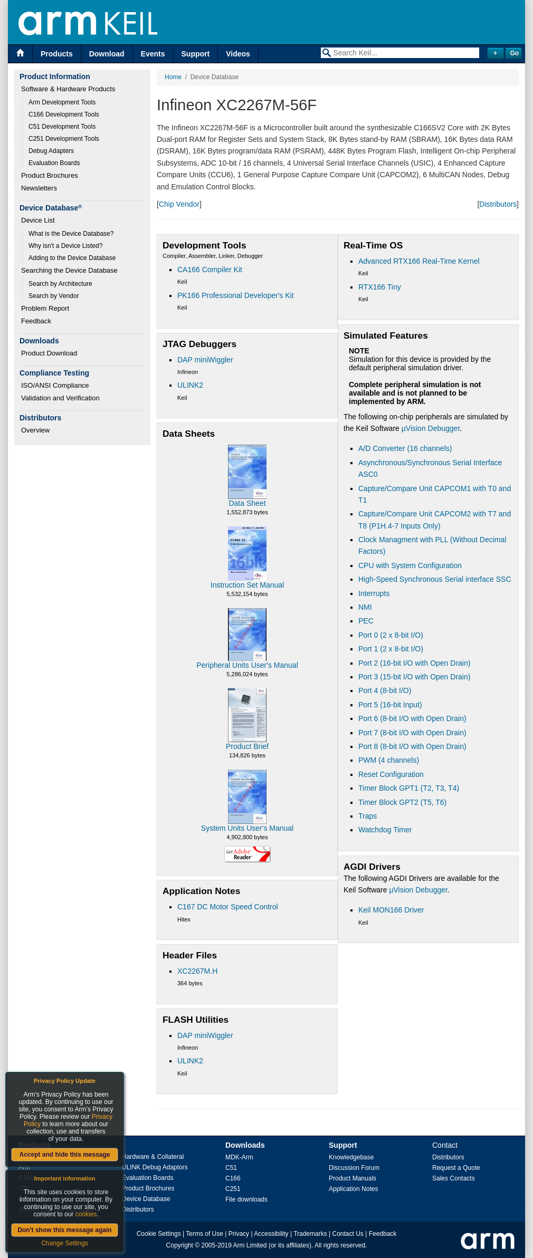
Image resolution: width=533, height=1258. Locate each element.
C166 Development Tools (63, 114)
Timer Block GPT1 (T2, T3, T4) (408, 788)
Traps (367, 816)
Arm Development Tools (62, 102)
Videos (238, 54)
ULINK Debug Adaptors (155, 1167)
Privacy (239, 1233)
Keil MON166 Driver (391, 910)
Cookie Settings (159, 1233)
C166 (233, 1178)
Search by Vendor (53, 296)
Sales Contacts (453, 1178)
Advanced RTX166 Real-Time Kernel (419, 261)
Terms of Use (204, 1233)
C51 (231, 1167)
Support (196, 54)
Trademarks (310, 1233)
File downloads (246, 1199)
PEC (366, 621)
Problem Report (45, 308)
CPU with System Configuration (410, 565)
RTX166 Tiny (379, 287)
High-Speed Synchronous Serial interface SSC (434, 579)
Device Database (146, 1199)
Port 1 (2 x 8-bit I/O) (390, 649)
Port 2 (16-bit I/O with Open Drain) (414, 663)
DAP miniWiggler (205, 360)
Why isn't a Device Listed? (65, 245)
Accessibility (271, 1233)
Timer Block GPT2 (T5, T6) (402, 802)
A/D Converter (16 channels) (405, 448)
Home (173, 77)
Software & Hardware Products (68, 89)
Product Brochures (49, 175)
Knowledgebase (351, 1157)
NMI (365, 607)
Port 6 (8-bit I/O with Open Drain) (412, 718)
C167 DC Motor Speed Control (227, 906)
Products (57, 54)
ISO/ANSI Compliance (55, 385)
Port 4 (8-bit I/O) (384, 690)
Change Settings (64, 1243)
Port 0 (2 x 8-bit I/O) (390, 635)
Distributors (498, 204)
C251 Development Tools (63, 138)
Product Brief (247, 746)
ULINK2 (190, 385)
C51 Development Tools (62, 126)
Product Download (49, 353)
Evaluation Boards (54, 163)
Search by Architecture (60, 283)
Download (107, 54)
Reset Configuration (391, 774)
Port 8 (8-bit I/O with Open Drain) (412, 746)
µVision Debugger (431, 428)
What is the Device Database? (70, 233)
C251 (233, 1189)
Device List (38, 220)
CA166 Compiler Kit (209, 269)
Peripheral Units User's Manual (247, 665)
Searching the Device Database (69, 270)
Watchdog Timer (385, 829)
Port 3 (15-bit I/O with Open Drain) (414, 677)
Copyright (179, 1245)
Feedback (36, 321)
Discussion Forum (354, 1167)
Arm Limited (250, 1245)
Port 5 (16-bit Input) (390, 704)
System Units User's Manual (247, 828)
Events (153, 54)
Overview (35, 430)
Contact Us (348, 1233)
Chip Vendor (179, 204)
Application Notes (353, 1189)
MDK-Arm (239, 1157)
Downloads (245, 1145)
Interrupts (373, 593)
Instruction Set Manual (247, 585)
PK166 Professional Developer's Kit (235, 295)
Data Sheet (247, 503)
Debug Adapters (51, 151)
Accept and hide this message (64, 1154)
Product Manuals (352, 1178)
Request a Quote (456, 1167)
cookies (86, 1214)
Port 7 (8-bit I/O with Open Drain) (412, 732)
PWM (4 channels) (388, 760)
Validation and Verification (60, 398)
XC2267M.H (197, 971)
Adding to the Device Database (72, 258)
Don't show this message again (64, 1230)
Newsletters (39, 188)
